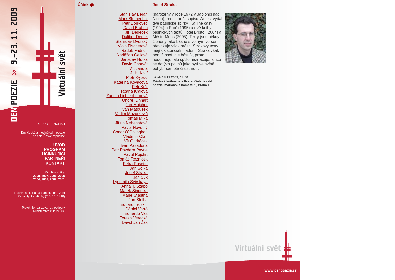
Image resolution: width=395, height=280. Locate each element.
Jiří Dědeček (136, 32)
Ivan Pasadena (134, 145)
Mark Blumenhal (133, 19)
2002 (53, 179)
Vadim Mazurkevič (131, 114)
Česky (43, 124)
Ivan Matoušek (134, 109)
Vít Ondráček (136, 141)
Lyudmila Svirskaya (130, 182)
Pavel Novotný (135, 127)
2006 (53, 176)
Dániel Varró (136, 209)
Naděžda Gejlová (132, 55)
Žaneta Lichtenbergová (127, 96)
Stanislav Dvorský (132, 41)
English (58, 124)
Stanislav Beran (133, 14)
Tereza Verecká (134, 218)
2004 (36, 179)
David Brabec (135, 28)
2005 (61, 176)
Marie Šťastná (135, 195)
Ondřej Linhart (135, 100)
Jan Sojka (139, 168)
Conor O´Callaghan (130, 132)
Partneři (55, 158)
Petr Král (140, 87)
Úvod (59, 145)
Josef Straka (136, 173)
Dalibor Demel (135, 37)
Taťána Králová (134, 91)
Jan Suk (140, 177)
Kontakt (55, 163)
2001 (61, 179)
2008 (36, 176)
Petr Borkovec (135, 23)
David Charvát (135, 64)
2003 (45, 179)
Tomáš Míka (137, 118)
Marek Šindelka (134, 191)
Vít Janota (138, 68)
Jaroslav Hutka (134, 59)
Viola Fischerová (133, 46)
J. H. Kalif (139, 73)
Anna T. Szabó (134, 186)
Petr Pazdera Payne (130, 150)
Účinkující (53, 154)
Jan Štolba (138, 200)
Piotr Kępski (137, 77)
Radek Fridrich (134, 50)
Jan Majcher (137, 105)
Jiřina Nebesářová (131, 123)
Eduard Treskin (134, 204)
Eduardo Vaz (136, 213)
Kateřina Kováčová (131, 82)
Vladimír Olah (135, 136)
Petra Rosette (135, 164)
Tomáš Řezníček (133, 159)
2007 (45, 176)
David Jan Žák (135, 222)
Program (54, 149)
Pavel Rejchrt (136, 154)
